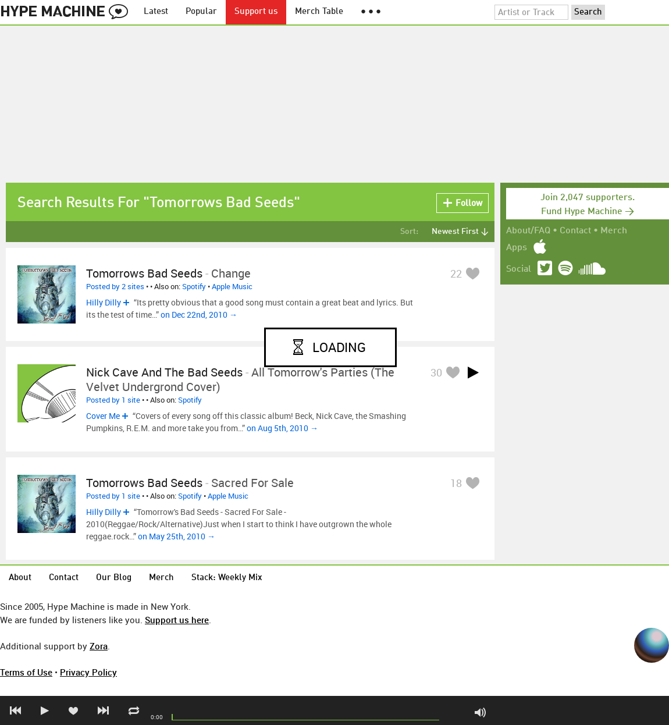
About (20, 578)
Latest (156, 12)
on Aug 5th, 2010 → (282, 427)
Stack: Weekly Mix (226, 578)
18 (456, 483)
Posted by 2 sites (115, 286)
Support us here (177, 620)
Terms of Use (26, 672)
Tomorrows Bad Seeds (144, 273)
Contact (575, 231)
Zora (99, 646)
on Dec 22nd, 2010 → (199, 314)
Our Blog (113, 578)
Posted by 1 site (113, 400)
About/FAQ (528, 231)
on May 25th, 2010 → (176, 536)
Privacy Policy (88, 672)
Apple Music (232, 286)
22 (456, 273)
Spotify (194, 286)
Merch (613, 231)
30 (436, 372)
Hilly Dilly (103, 302)
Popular (201, 12)
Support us (255, 12)
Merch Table (319, 12)
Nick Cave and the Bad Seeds (164, 372)
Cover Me (103, 415)
